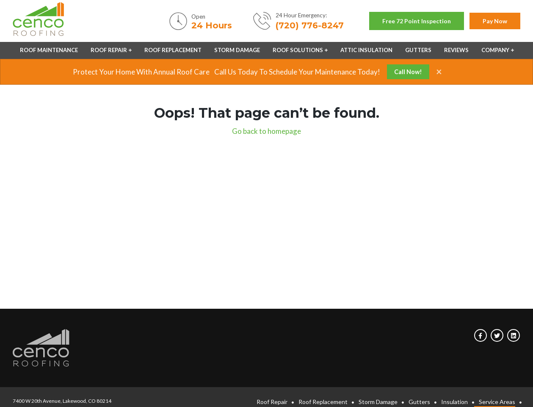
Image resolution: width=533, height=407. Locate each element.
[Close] (435, 71)
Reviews (456, 50)
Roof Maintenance (49, 50)
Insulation (454, 401)
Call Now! (408, 71)
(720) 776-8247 (310, 25)
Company (495, 50)
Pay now (495, 21)
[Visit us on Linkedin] (513, 335)
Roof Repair (109, 50)
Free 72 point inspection (416, 21)
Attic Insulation (366, 50)
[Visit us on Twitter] (497, 335)
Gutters (418, 50)
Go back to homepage (266, 131)
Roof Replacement (173, 50)
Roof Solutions (298, 50)
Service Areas (497, 401)
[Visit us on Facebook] (480, 335)
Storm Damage (237, 50)
